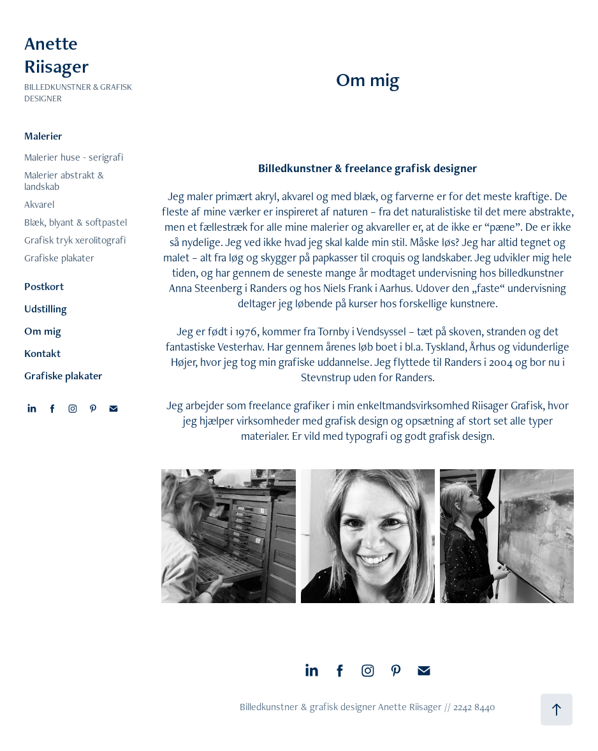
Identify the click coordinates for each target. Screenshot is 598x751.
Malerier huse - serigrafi (73, 157)
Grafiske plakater (59, 258)
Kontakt (42, 353)
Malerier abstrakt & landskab (64, 180)
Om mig (42, 331)
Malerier (43, 136)
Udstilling (45, 309)
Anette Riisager (56, 54)
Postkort (44, 286)
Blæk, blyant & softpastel (75, 222)
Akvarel (39, 204)
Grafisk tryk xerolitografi (75, 240)
